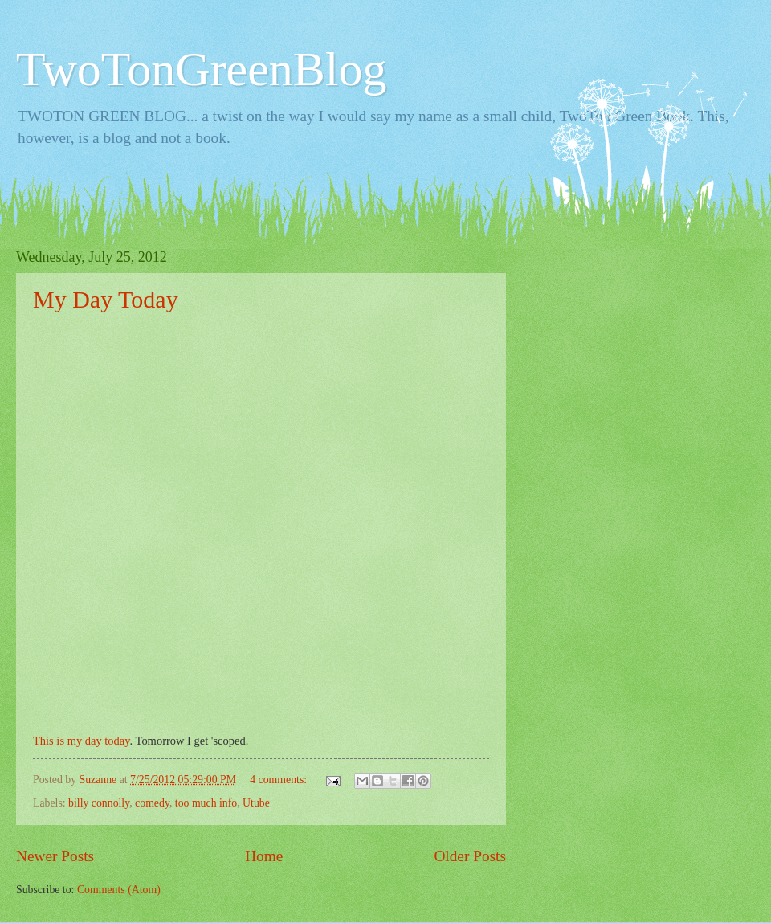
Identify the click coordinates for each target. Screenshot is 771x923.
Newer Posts (55, 855)
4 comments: (279, 780)
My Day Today (105, 299)
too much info (206, 803)
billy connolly (98, 803)
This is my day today (81, 740)
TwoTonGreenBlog (201, 69)
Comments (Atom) (119, 890)
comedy (152, 803)
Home (264, 855)
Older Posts (470, 855)
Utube (256, 803)
